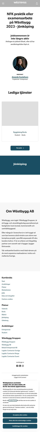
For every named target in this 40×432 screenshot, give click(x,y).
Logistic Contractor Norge (10, 353)
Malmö (4, 315)
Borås (3, 312)
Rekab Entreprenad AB (9, 348)
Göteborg (5, 320)
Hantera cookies (7, 299)
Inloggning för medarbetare (20, 375)
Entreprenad (6, 330)
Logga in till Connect (20, 377)
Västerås (4, 309)
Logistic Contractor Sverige (11, 351)
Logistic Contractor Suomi (10, 356)
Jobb (3, 293)
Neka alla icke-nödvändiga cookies (20, 420)
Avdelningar (6, 284)
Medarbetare (6, 290)
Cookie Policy (13, 400)
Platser (4, 287)
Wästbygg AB (6, 345)
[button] (36, 3)
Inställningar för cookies (20, 426)
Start (3, 281)
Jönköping (5, 317)
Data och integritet (8, 296)
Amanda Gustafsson (20, 77)
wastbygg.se (20, 362)
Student (4, 333)
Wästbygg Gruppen (8, 342)
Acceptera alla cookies (20, 415)
